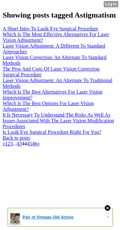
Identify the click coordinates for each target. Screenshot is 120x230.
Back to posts (16, 138)
